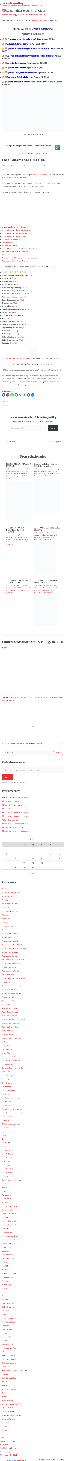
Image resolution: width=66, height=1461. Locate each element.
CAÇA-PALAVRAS (55, 266)
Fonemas (5, 1202)
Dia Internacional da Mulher (12, 1109)
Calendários (6, 1053)
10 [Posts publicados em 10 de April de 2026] (42, 854)
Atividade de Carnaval (10, 941)
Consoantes (6, 1072)
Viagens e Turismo (8, 1419)
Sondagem (6, 1367)
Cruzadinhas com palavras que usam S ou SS (17, 230)
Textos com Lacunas (9, 1389)
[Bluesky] (24, 1456)
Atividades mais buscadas (65, 4)
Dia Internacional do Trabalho (12, 1113)
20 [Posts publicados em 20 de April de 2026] (6, 863)
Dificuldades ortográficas (11, 1124)
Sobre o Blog (4, 1448)
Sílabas (4, 1352)
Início (1, 1437)
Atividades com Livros (10, 989)
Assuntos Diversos (8, 926)
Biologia (5, 1042)
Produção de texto (8, 1322)
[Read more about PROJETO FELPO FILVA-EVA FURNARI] (19, 501)
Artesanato (6, 918)
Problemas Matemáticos (10, 1318)
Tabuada (5, 1385)
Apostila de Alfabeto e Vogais (20, 63)
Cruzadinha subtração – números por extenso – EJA (20, 248)
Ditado (4, 1131)
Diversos (5, 1135)
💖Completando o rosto (10, 820)
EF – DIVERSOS (7, 1154)
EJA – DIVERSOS (8, 1169)
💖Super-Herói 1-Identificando (12, 809)
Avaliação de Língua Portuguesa (13, 1019)
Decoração (6, 1094)
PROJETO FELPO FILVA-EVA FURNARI (18, 464)
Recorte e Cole (7, 1337)
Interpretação (7, 1232)
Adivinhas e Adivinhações (11, 892)
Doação (4, 1146)
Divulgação (6, 1143)
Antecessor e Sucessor (10, 911)
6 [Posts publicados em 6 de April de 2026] (6, 854)
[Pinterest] (21, 1456)
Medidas (5, 1269)
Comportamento (8, 1064)
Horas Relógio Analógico (11, 1221)
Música (4, 1288)
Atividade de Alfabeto (10, 933)
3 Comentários (26, 469)
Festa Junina (6, 1195)
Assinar (8, 777)
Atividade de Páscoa (9, 967)
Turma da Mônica (8, 1400)
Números (5, 1299)
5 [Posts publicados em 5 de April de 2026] (59, 849)
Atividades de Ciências (10, 997)
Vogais (4, 1430)
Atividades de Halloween (11, 1001)
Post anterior (9, 441)
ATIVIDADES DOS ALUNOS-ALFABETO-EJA (18, 581)
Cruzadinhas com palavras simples (14, 236)
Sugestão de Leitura (9, 1378)
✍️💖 (26, 83)
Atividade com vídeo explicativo (13, 930)
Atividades (6, 982)
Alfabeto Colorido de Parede (20, 44)
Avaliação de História (9, 1016)
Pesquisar (58, 753)
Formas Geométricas (9, 1206)
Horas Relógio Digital (9, 1225)
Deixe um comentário (25, 15)
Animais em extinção (9, 904)
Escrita (4, 1184)
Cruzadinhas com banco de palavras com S (17, 233)
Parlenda (5, 1314)
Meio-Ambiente (7, 1277)
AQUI (14, 278)
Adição (4, 889)
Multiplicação (7, 1284)
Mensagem (6, 1281)
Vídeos (4, 1426)
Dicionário (5, 1120)
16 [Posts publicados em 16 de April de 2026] (33, 858)
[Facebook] (8, 1456)
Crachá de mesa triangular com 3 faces (25, 39)
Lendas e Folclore (8, 1243)
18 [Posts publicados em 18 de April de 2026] (50, 858)
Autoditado (6, 1004)
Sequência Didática (9, 1344)
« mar (32, 874)
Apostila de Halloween (17, 67)
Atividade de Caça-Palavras (37, 21)
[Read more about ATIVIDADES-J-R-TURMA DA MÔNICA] (45, 611)
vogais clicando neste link (42, 175)
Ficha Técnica (7, 1199)
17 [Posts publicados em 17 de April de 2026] (41, 858)
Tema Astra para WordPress (54, 1458)
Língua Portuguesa (8, 1255)
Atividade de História (9, 956)
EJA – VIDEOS (7, 1176)
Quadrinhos (6, 1325)
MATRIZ (5, 1266)
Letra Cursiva (6, 1247)
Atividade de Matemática (11, 963)
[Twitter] (11, 1456)
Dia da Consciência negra (11, 1098)
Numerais (5, 1296)
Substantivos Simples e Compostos (14, 1370)
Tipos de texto (7, 1393)
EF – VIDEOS (6, 1161)
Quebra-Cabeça (7, 1329)
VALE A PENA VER (8, 1411)
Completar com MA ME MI (11, 239)
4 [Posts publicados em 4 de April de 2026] (50, 849)
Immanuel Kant (44, 370)
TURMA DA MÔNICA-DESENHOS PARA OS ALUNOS (15, 529)
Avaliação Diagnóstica (10, 1027)
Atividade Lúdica (8, 974)
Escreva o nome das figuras (11, 1180)
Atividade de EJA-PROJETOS (12, 945)
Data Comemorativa (9, 1090)
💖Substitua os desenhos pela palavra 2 (16, 798)
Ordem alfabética (8, 1303)
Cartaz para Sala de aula (10, 1057)
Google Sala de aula (9, 1213)
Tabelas (4, 1382)
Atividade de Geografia (10, 952)
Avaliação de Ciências (9, 1008)
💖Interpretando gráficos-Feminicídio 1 (16, 816)
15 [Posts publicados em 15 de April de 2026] (24, 858)
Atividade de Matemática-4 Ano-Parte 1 (16, 252)
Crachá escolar (7, 1083)
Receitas (5, 1333)
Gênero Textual (7, 1210)
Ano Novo (5, 907)
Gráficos (5, 1217)
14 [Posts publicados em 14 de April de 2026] (15, 858)
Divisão (4, 1139)
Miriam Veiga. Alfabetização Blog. (18, 358)
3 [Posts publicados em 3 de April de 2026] (41, 849)
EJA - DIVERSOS (11, 590)
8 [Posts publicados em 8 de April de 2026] (24, 854)
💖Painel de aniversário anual (12, 827)
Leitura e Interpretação (10, 1240)
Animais (5, 900)
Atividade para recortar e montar (13, 978)
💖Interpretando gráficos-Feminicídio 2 (16, 812)
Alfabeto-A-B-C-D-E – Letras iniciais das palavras (19, 258)
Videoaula (5, 1423)
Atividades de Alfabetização (12, 993)
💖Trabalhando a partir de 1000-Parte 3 (16, 831)
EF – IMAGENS (7, 1157)
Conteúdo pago (7, 1075)
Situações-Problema (9, 1363)
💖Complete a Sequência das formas (15, 824)
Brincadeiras (6, 1045)
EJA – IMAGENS (7, 1172)
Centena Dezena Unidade (11, 1060)
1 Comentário (54, 469)
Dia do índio (6, 1105)
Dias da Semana (7, 1116)
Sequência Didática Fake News (21, 77)
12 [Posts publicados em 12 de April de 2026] (59, 854)
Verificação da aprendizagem (12, 1415)
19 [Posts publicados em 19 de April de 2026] (59, 858)
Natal (4, 1292)
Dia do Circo (6, 1101)
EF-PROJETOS (7, 1165)
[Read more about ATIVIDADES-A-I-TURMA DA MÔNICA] (45, 558)
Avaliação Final (7, 1030)
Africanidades (7, 896)
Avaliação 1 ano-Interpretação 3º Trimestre (17, 255)
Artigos (4, 922)
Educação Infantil (8, 1150)
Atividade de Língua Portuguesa (13, 960)
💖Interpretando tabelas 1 (11, 801)
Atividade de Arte (8, 937)
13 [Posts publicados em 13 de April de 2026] (6, 858)
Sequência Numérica (9, 1348)
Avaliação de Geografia (10, 1012)
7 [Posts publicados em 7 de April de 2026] (15, 854)
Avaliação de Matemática (11, 1023)
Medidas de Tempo (9, 1273)
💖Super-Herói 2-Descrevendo (12, 805)
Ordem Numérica (8, 1307)
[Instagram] (15, 1456)
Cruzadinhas (6, 1087)
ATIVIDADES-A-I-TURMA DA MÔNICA (47, 528)
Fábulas (4, 1187)
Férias (4, 1191)
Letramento (6, 1251)
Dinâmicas (5, 1128)
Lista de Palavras (8, 1258)
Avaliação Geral (7, 1034)
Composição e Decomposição (12, 1068)
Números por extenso (9, 245)
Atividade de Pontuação (10, 971)
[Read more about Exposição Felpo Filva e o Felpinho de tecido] (47, 495)
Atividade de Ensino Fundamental (14, 948)
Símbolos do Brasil (8, 1355)
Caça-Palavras (7, 1049)
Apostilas (64, 4)
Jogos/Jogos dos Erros (10, 1236)
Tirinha (4, 1396)
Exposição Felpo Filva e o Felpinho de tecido (45, 464)
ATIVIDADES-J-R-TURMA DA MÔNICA (45, 581)
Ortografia (6, 1311)
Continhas (5, 1079)
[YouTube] (18, 1456)
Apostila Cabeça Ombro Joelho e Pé (23, 72)
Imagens (5, 1228)
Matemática (6, 1262)
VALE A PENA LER (8, 1408)
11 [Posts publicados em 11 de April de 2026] (50, 854)
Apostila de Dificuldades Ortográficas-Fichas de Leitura (26, 57)
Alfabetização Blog (17, 3)
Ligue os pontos (7, 242)
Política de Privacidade (7, 1451)
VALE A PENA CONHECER (11, 1404)
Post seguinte (56, 441)
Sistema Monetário (9, 1359)
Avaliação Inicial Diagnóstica (12, 1038)
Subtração (5, 1374)
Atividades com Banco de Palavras (14, 986)
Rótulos (4, 1340)
